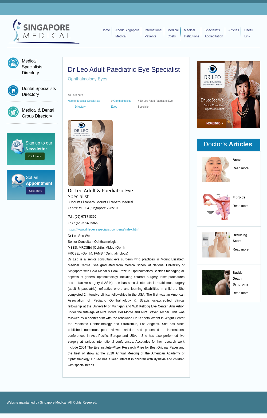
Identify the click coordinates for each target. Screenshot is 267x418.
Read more (241, 168)
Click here (34, 156)
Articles (234, 30)
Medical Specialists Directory (32, 67)
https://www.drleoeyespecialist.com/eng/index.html (103, 229)
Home (105, 30)
